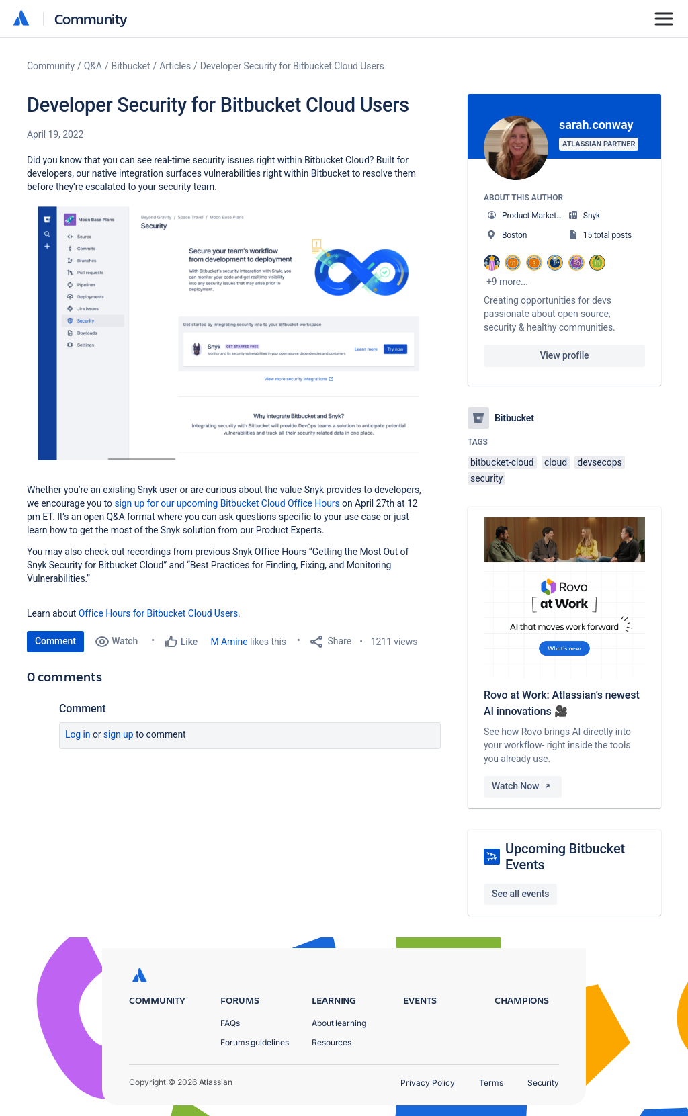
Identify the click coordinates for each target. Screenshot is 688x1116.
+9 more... (507, 281)
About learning (339, 1023)
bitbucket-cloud (502, 462)
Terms (491, 1083)
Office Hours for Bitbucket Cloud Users (158, 613)
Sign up (118, 734)
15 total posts (607, 235)
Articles (175, 65)
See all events (520, 893)
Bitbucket (131, 65)
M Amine (229, 641)
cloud (555, 462)
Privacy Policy (427, 1083)
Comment (55, 641)
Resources (331, 1042)
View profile (564, 355)
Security (543, 1083)
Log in (78, 734)
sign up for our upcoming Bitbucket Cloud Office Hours (226, 503)
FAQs (230, 1023)
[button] (228, 341)
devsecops (599, 462)
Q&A (93, 65)
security (486, 478)
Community (91, 18)
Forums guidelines (254, 1042)
